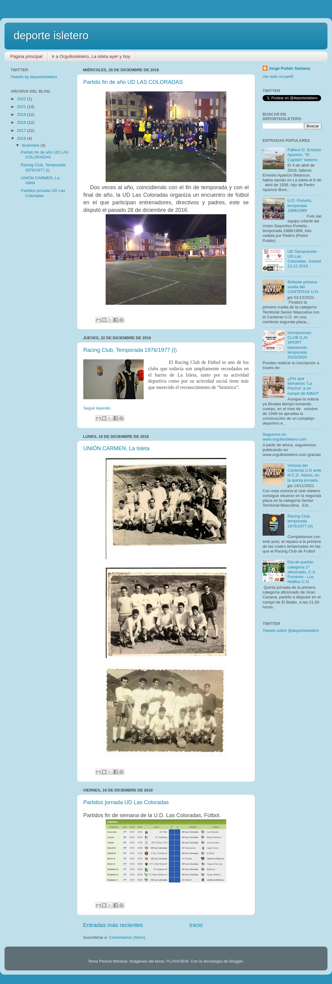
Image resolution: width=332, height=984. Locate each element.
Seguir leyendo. (97, 408)
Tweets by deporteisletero (34, 77)
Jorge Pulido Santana (289, 68)
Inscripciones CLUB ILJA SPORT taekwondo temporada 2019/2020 (299, 344)
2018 (22, 122)
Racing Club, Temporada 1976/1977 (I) (130, 350)
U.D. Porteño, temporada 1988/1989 (299, 205)
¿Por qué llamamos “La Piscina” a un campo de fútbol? (303, 386)
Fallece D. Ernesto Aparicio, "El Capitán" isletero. (304, 155)
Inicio (196, 925)
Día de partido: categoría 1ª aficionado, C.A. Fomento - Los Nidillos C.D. (301, 572)
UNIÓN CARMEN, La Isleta (116, 448)
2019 (22, 114)
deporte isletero (51, 35)
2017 (22, 130)
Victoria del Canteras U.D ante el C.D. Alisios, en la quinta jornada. (304, 472)
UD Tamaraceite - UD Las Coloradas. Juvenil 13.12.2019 (304, 259)
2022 (22, 99)
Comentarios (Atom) (127, 937)
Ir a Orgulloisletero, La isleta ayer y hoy (91, 56)
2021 (22, 106)
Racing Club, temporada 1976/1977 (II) (300, 521)
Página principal (26, 56)
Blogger (236, 961)
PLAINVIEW (177, 961)
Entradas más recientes (113, 925)
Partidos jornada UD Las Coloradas (126, 802)
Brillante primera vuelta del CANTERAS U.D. (303, 287)
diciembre (31, 145)
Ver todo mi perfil (278, 76)
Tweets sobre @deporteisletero (291, 630)
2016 (22, 138)
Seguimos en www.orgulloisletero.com (285, 436)
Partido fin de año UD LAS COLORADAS (133, 82)
